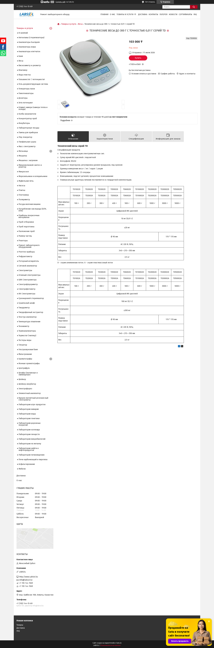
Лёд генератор (25, 137)
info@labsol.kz (25, 580)
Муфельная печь (26, 181)
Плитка (22, 190)
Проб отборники (26, 222)
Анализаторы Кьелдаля (29, 42)
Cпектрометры (25, 270)
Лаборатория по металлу (30, 443)
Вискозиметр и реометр (30, 65)
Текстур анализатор (28, 317)
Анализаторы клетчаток (29, 51)
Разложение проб (27, 231)
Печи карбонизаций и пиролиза (33, 459)
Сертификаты (185, 14)
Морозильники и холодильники (33, 176)
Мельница (23, 151)
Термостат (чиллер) (27, 335)
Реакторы (23, 240)
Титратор (23, 345)
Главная (104, 14)
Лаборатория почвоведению (31, 455)
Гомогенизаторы (26, 93)
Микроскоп (24, 171)
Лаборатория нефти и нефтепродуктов (28, 449)
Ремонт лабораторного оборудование (29, 246)
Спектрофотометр (27, 289)
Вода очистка (25, 75)
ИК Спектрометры (27, 294)
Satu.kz (119, 643)
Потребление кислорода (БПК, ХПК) (33, 210)
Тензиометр (24, 326)
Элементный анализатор (30, 393)
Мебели (22, 469)
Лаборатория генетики (29, 418)
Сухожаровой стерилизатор (31, 298)
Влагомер (23, 70)
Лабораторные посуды (29, 128)
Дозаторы (23, 98)
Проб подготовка (26, 226)
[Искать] (193, 7)
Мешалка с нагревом (28, 160)
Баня (21, 56)
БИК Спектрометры (27, 280)
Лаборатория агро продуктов (32, 404)
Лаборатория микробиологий (32, 439)
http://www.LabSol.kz (28, 577)
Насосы (22, 185)
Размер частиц (25, 236)
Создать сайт (61, 2)
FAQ (195, 14)
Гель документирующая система (33, 84)
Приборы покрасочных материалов (29, 216)
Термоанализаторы (27, 331)
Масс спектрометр (27, 146)
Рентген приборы (27, 252)
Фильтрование (25, 354)
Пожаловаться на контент (111, 645)
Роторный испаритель (29, 261)
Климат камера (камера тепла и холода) (33, 108)
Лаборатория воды (27, 414)
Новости (173, 14)
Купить (138, 58)
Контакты (153, 14)
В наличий (23, 33)
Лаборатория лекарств (29, 434)
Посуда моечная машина (29, 204)
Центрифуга (24, 368)
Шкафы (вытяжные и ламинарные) (28, 374)
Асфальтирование (27, 464)
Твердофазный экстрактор (31, 312)
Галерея (163, 14)
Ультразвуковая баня (28, 349)
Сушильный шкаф (27, 303)
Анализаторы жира (27, 47)
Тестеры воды (25, 340)
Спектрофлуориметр (28, 284)
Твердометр (24, 307)
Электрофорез (25, 388)
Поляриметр (24, 199)
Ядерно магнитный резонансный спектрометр (33, 399)
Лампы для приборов (28, 132)
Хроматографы (25, 359)
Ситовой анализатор (28, 266)
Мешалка (23, 156)
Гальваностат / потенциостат (32, 79)
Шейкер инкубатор (27, 384)
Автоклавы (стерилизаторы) (31, 37)
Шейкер (22, 379)
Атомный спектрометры (29, 275)
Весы (80, 24)
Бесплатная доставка (140, 70)
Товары (20, 625)
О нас (112, 14)
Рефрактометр (25, 256)
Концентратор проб (28, 118)
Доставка (142, 14)
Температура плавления (29, 321)
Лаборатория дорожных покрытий (30, 424)
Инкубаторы (24, 123)
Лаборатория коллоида (29, 430)
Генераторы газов (27, 89)
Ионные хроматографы (29, 363)
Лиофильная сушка (27, 142)
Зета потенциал (26, 103)
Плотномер (24, 195)
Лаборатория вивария (29, 409)
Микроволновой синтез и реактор (30, 166)
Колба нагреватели (27, 114)
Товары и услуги (125, 14)
